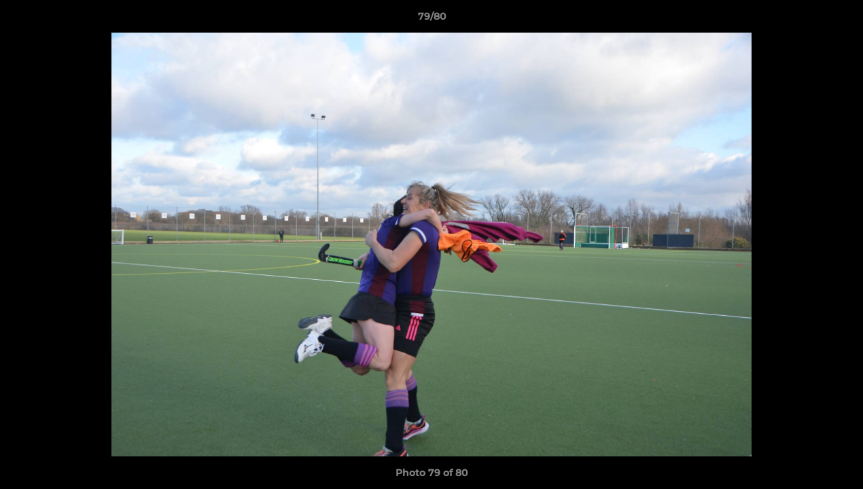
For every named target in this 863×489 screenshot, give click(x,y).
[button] (838, 20)
